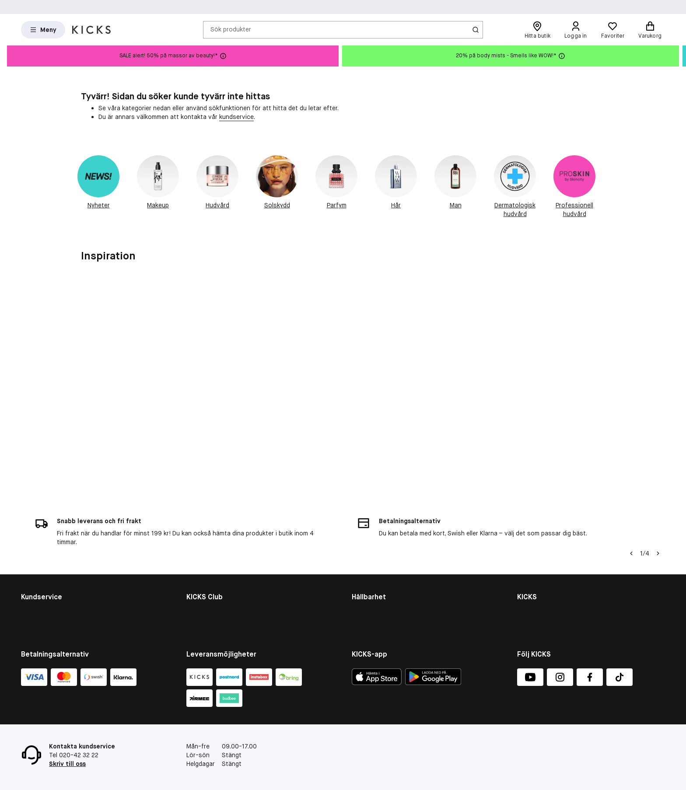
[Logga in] (576, 29)
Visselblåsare (536, 562)
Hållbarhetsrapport (379, 562)
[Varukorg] (650, 29)
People (361, 573)
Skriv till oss (67, 764)
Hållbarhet (366, 550)
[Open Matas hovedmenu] (43, 29)
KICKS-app (532, 618)
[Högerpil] (658, 491)
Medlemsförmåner (212, 562)
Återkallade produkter (52, 607)
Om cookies (38, 573)
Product (363, 596)
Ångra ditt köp (41, 618)
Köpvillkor (35, 562)
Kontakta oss (40, 550)
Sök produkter (230, 29)
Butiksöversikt (538, 573)
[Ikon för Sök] (476, 30)
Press (525, 596)
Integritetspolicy (540, 607)
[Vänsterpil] (631, 491)
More (359, 607)
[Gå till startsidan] (91, 29)
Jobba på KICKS (539, 584)
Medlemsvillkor (207, 573)
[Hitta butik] (537, 29)
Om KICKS (531, 550)
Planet (361, 584)
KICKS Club (201, 550)
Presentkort (38, 584)
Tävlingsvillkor (41, 596)
